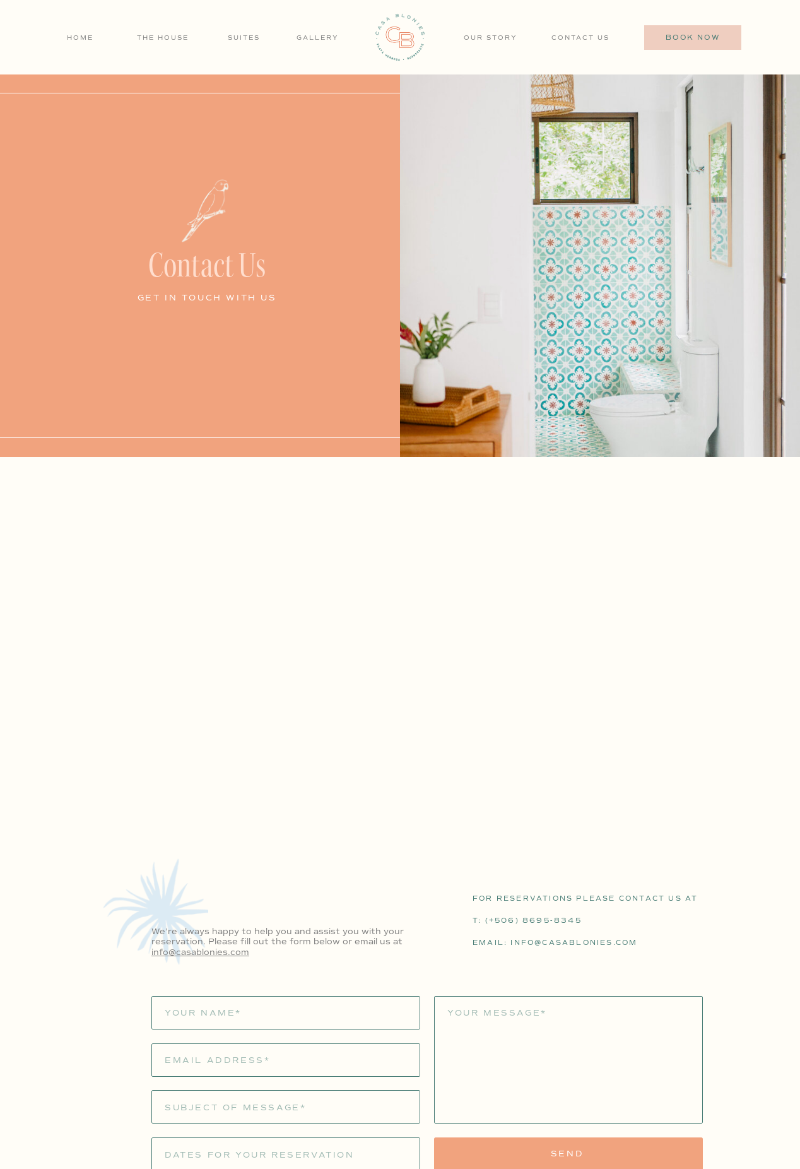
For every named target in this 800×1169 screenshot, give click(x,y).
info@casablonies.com (200, 952)
